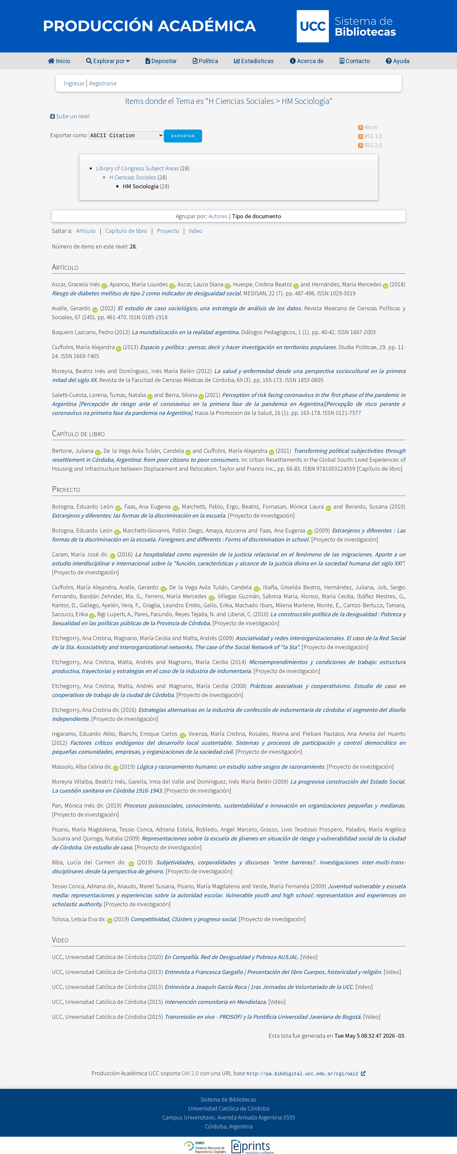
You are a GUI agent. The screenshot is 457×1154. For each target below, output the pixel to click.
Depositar (161, 60)
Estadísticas (254, 60)
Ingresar (74, 83)
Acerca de (307, 60)
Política (205, 60)
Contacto (355, 60)
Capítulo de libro (126, 231)
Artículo (86, 231)
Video (195, 231)
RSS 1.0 (373, 136)
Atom (370, 127)
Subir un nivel (73, 116)
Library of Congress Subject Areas (137, 168)
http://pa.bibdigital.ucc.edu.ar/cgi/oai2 (306, 1073)
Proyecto (168, 231)
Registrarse (103, 83)
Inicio (59, 60)
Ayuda (397, 60)
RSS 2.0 (373, 145)
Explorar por (108, 60)
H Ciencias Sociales (132, 177)
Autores (218, 216)
